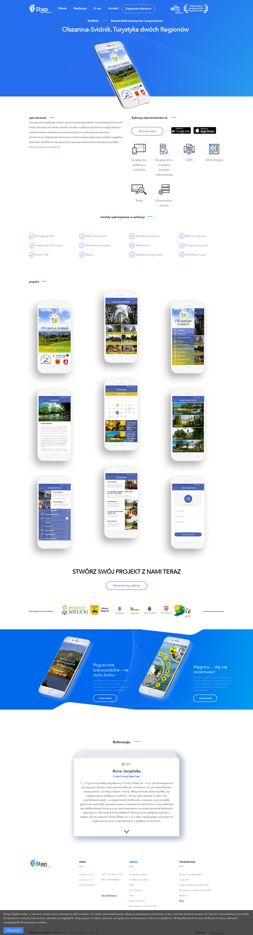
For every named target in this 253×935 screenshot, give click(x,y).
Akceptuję (13, 930)
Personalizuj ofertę (126, 586)
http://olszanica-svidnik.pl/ (45, 147)
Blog (181, 900)
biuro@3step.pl (109, 895)
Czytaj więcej (105, 698)
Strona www (147, 131)
